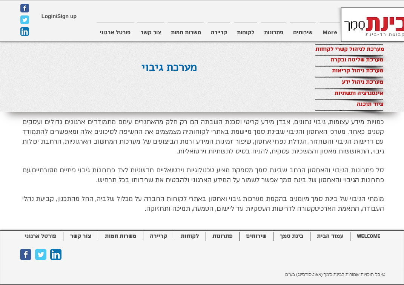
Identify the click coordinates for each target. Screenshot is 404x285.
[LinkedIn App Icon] (24, 31)
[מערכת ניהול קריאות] (349, 71)
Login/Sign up (59, 16)
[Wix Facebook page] (24, 8)
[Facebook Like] (67, 275)
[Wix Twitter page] (24, 19)
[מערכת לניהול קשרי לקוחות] (349, 49)
